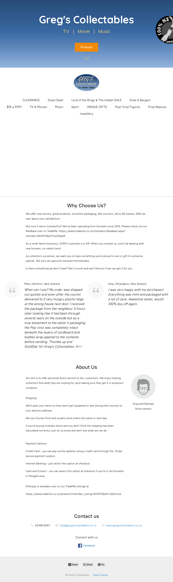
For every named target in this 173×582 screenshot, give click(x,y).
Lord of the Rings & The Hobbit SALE (96, 100)
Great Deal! (55, 100)
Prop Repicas (157, 107)
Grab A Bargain (140, 100)
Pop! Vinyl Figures (127, 107)
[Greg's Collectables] (86, 82)
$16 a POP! (14, 107)
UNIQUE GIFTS (97, 107)
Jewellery (86, 114)
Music (59, 107)
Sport (75, 107)
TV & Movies (38, 107)
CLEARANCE (31, 100)
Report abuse (100, 575)
